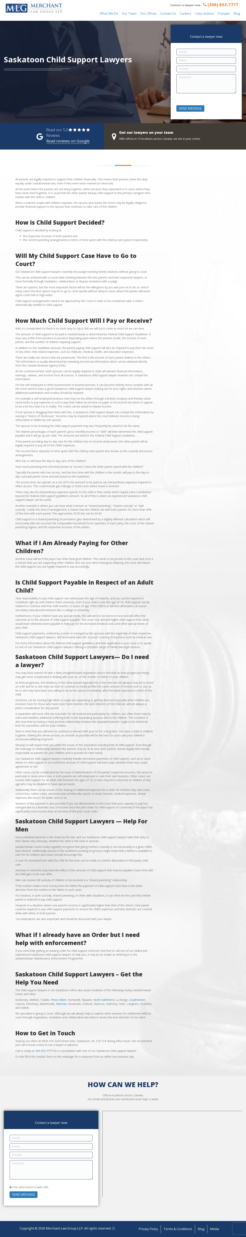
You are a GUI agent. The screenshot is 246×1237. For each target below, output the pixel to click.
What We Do (109, 13)
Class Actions (204, 13)
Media (214, 1229)
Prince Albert (58, 1000)
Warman (61, 1004)
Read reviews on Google (68, 141)
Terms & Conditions (178, 1229)
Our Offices (148, 13)
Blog (237, 13)
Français (224, 13)
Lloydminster (137, 1000)
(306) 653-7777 (220, 4)
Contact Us (168, 13)
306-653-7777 (44, 1051)
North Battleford (103, 1000)
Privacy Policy (148, 1229)
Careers (185, 13)
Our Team (129, 13)
